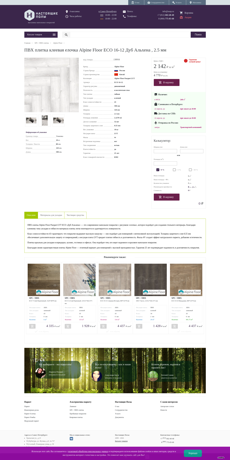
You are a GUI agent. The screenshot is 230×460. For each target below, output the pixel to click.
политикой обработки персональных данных (88, 451)
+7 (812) (165, 15)
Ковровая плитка (76, 417)
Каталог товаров (121, 441)
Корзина (189, 13)
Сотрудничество (121, 410)
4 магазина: (75, 11)
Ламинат (73, 406)
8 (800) (166, 19)
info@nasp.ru (168, 11)
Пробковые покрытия (78, 414)
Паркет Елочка (30, 414)
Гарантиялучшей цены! (195, 61)
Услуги (118, 414)
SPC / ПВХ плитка (77, 410)
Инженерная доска (31, 410)
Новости (163, 410)
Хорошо (192, 453)
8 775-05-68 (167, 442)
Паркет (27, 406)
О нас (117, 406)
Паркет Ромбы (29, 417)
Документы (119, 417)
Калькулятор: (162, 140)
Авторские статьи (167, 406)
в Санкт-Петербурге (108, 11)
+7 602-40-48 (167, 439)
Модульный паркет (31, 421)
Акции (188, 17)
